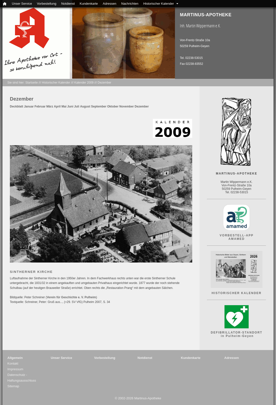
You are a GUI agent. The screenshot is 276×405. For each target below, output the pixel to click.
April (57, 106)
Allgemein (15, 358)
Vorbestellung (46, 3)
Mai (63, 106)
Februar (40, 106)
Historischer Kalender (158, 3)
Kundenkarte (89, 3)
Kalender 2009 (83, 82)
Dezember (104, 82)
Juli (76, 106)
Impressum (15, 369)
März (49, 106)
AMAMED (236, 239)
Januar (29, 106)
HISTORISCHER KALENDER (236, 293)
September (98, 106)
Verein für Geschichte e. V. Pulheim (71, 297)
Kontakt (12, 363)
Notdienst (68, 3)
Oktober (113, 106)
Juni (70, 106)
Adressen (109, 3)
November (126, 106)
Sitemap (13, 386)
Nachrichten (129, 3)
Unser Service (22, 3)
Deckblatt (16, 106)
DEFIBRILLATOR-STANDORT (236, 332)
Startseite (31, 82)
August (85, 106)
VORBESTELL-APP (236, 235)
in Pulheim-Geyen (237, 336)
